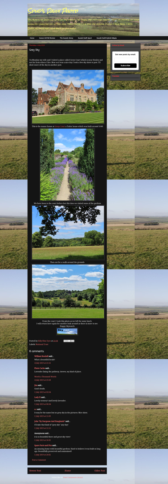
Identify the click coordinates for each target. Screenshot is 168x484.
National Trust (42, 344)
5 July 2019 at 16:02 (42, 440)
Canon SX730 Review (47, 38)
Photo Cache (39, 368)
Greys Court (60, 126)
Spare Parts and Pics (43, 445)
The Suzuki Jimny (66, 38)
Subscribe (125, 66)
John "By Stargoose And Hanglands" (49, 421)
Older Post (99, 470)
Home (32, 38)
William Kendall (41, 356)
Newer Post (35, 470)
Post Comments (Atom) (73, 477)
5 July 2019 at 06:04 (42, 404)
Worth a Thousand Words (45, 377)
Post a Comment (39, 460)
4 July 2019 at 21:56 (42, 363)
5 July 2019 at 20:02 (42, 455)
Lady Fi (37, 397)
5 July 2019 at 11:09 (42, 416)
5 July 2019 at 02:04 (42, 392)
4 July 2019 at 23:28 (42, 380)
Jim (35, 385)
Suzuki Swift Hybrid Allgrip (107, 38)
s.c (35, 409)
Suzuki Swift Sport (85, 38)
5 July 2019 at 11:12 (42, 428)
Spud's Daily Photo (52, 11)
